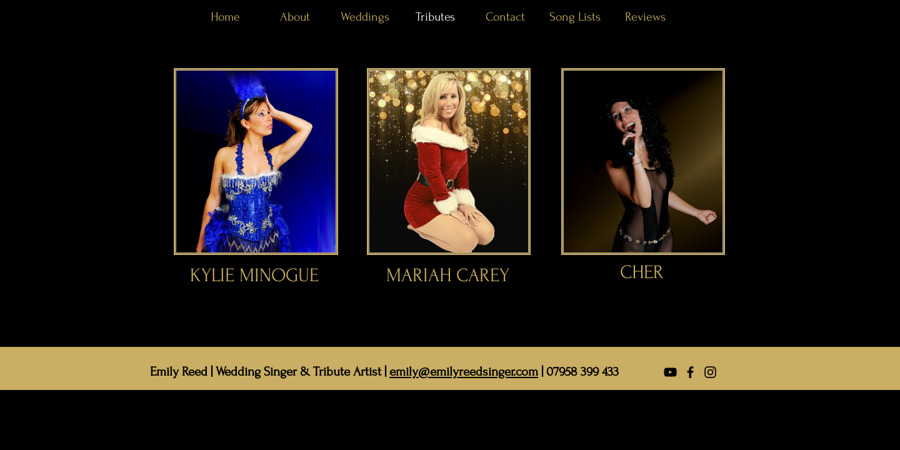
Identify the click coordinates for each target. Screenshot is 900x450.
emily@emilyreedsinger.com (463, 371)
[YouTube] (670, 372)
